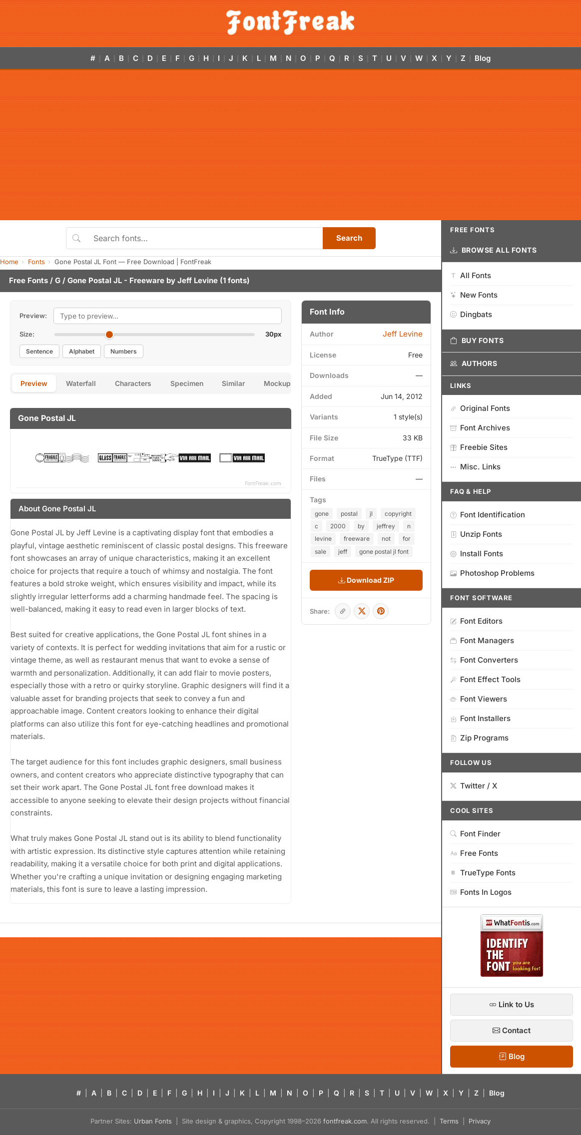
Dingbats (471, 314)
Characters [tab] (138, 383)
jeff (342, 551)
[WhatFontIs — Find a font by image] (512, 974)
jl (371, 513)
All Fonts (470, 275)
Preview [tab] (34, 383)
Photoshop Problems (492, 573)
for (407, 538)
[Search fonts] (204, 238)
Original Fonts (480, 408)
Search (349, 238)
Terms (449, 1121)
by (361, 526)
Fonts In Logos (481, 892)
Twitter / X (474, 785)
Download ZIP (366, 580)
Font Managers (482, 640)
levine (323, 538)
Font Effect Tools (485, 679)
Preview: (33, 316)
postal (349, 513)
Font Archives (480, 427)
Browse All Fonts (493, 250)
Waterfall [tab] (83, 383)
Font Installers (480, 718)
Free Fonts (28, 280)
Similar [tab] (243, 383)
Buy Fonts (477, 340)
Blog (483, 58)
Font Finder (475, 833)
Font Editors (476, 621)
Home (9, 262)
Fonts (36, 262)
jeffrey (386, 526)
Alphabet (81, 351)
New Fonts (474, 295)
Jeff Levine (197, 280)
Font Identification (487, 514)
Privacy (480, 1121)
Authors (473, 363)
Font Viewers (478, 699)
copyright (398, 513)
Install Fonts (476, 553)
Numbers (123, 351)
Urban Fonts (153, 1121)
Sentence (39, 351)
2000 (338, 526)
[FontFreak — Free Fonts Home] (290, 22)
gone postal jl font (384, 551)
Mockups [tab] (291, 383)
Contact (512, 1030)
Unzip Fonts (476, 534)
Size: (26, 334)
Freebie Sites (479, 447)
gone (322, 513)
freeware (357, 538)
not (386, 538)
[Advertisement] (290, 145)
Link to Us (511, 1004)
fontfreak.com (345, 1121)
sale (320, 551)
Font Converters (484, 660)
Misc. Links (475, 466)
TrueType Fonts (483, 872)
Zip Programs (479, 738)
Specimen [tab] (194, 383)
